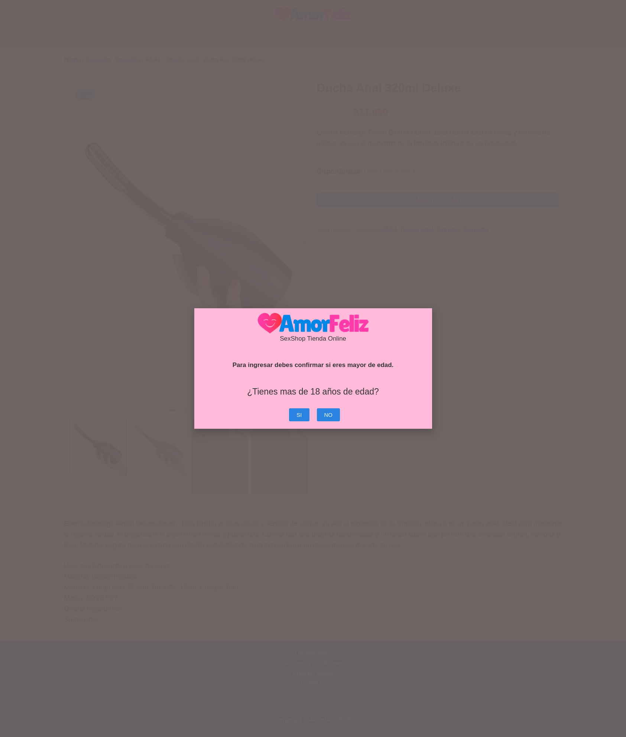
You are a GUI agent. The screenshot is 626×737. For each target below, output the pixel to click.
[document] (313, 368)
